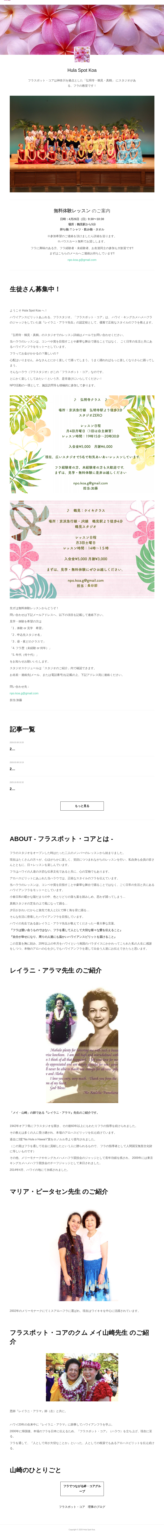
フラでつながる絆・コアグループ (82, 1489)
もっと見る (82, 805)
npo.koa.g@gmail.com (82, 259)
